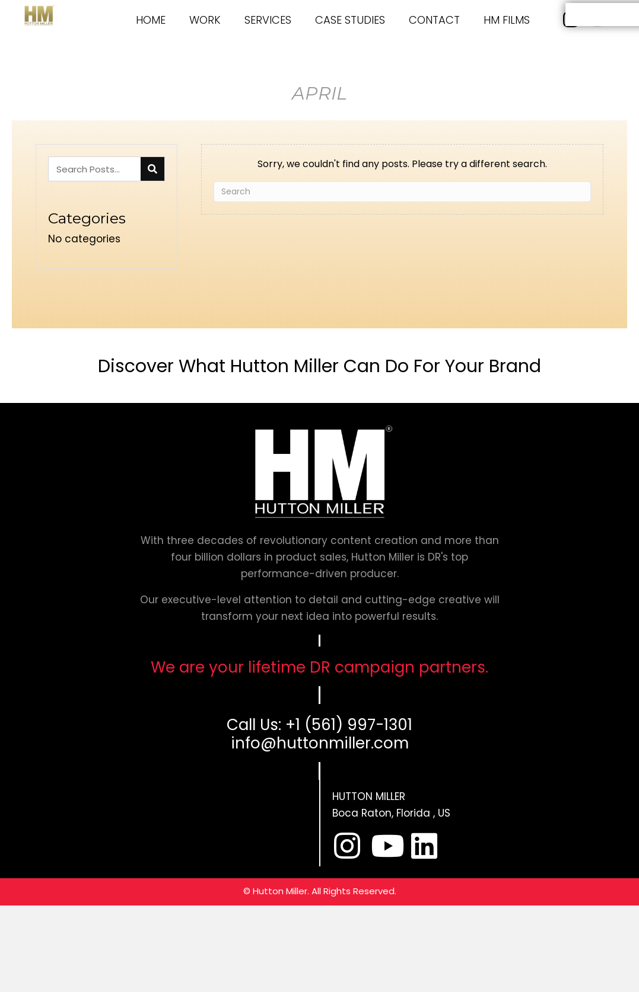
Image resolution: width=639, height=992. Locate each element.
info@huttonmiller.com (320, 743)
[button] (347, 845)
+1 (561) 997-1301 (348, 724)
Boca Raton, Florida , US (391, 813)
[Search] (402, 191)
